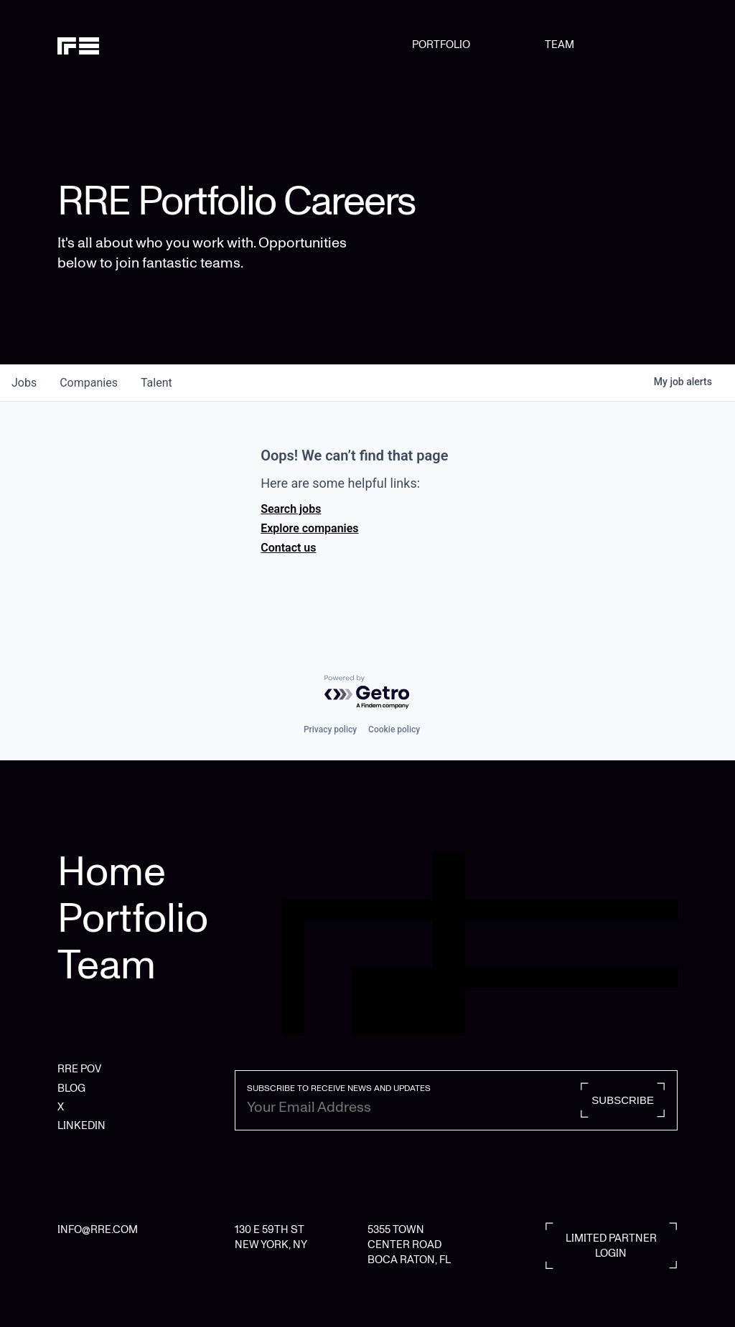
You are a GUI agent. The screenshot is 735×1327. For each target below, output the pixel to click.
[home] (101, 44)
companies (89, 382)
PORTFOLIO (441, 44)
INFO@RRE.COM (97, 1229)
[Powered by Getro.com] (367, 692)
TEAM (559, 44)
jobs (24, 382)
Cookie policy (394, 729)
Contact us (288, 547)
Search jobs (291, 509)
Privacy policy (330, 729)
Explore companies (309, 528)
